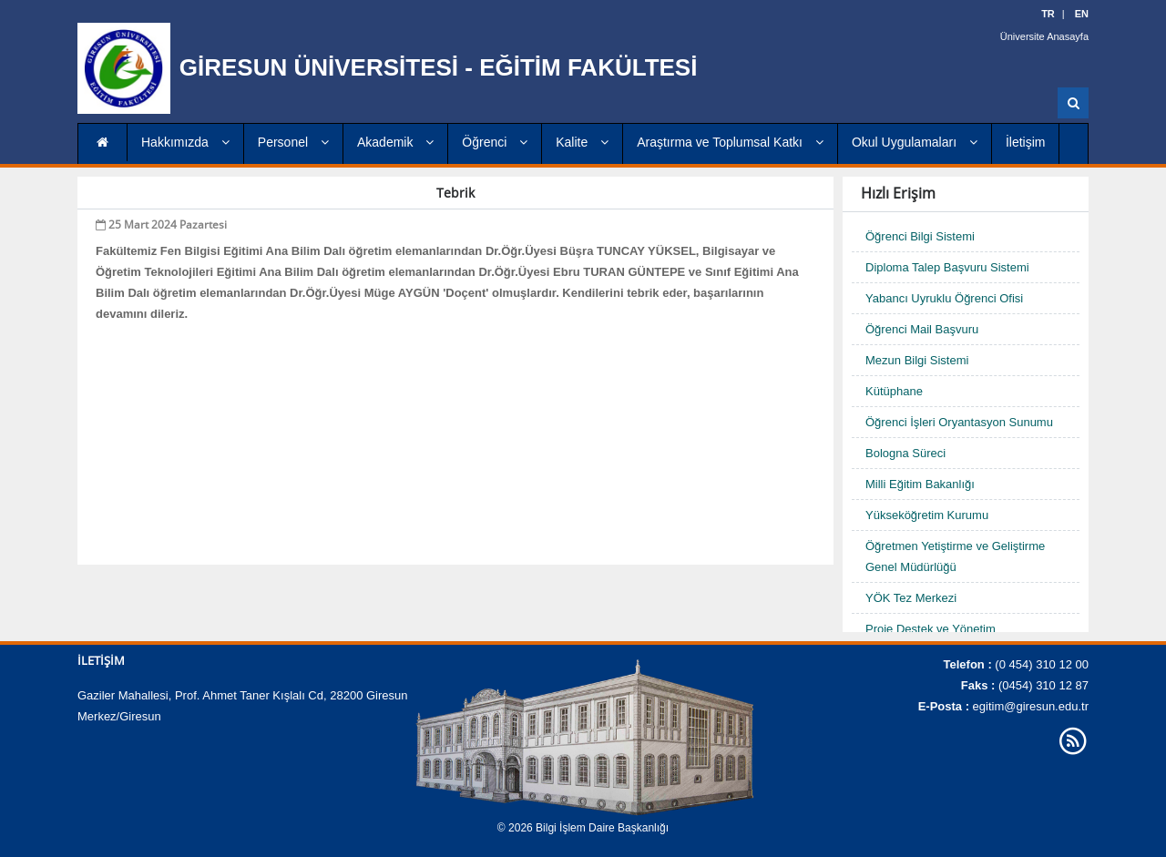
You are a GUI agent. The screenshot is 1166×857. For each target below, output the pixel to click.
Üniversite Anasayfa (1044, 36)
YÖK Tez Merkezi (910, 598)
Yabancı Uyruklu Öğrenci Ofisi (944, 298)
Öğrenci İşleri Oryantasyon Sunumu (959, 422)
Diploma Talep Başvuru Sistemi (947, 267)
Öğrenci (494, 142)
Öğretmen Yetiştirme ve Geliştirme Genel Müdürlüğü (955, 556)
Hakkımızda (185, 142)
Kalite (582, 142)
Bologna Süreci (905, 453)
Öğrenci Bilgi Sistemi (920, 236)
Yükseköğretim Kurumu (926, 515)
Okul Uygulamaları (914, 142)
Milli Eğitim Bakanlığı (920, 484)
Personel (293, 142)
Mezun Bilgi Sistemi (916, 360)
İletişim (1026, 142)
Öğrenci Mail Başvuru (921, 329)
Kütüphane (894, 391)
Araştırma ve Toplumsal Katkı (730, 142)
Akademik (395, 142)
